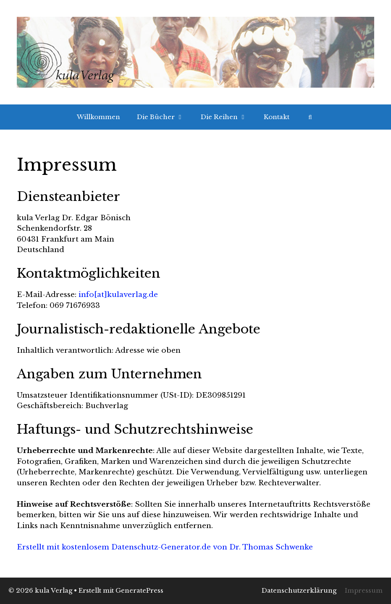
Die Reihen (228, 117)
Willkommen (98, 117)
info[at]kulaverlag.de (118, 294)
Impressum (364, 590)
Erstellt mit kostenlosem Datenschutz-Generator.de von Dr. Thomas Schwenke (165, 547)
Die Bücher (164, 117)
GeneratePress (139, 590)
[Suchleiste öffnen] (310, 117)
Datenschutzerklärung (299, 590)
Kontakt (276, 117)
